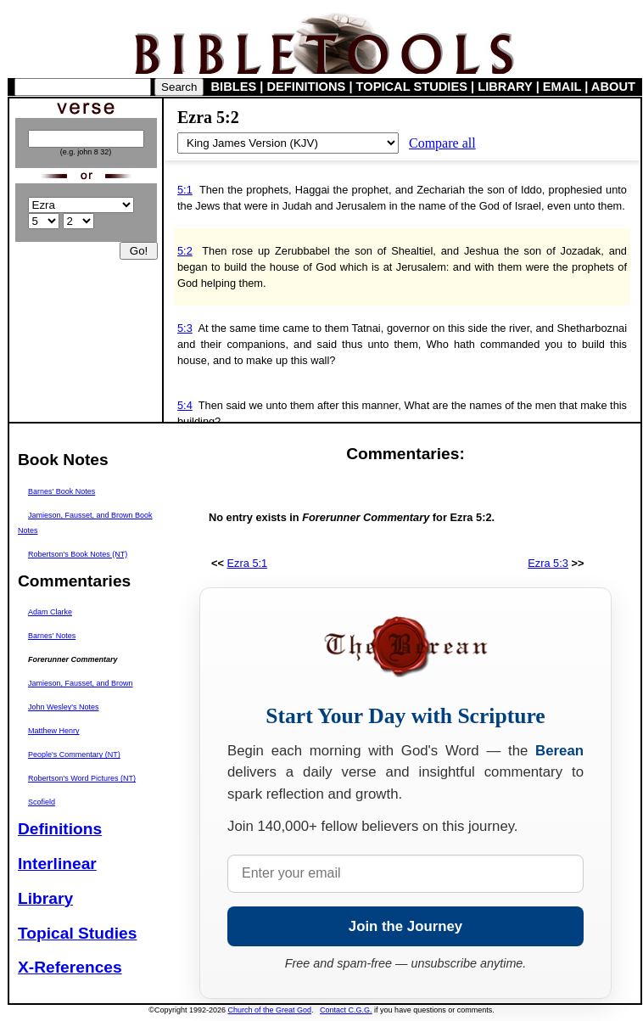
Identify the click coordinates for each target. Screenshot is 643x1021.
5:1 (185, 189)
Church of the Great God (270, 1010)
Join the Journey (405, 926)
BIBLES (234, 86)
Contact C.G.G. (346, 1010)
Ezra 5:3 (548, 563)
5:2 (185, 250)
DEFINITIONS (306, 86)
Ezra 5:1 (247, 563)
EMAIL (562, 86)
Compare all (442, 143)
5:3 (185, 328)
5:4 (185, 405)
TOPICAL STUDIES (411, 86)
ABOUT (613, 86)
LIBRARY (505, 86)
